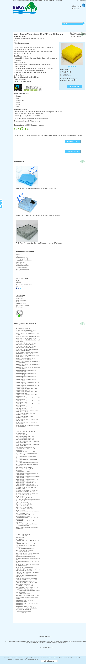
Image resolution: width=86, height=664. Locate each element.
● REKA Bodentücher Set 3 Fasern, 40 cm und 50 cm (27, 334)
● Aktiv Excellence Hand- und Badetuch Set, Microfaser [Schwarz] (28, 401)
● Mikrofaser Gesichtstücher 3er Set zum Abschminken (27, 604)
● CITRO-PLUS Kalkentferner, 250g (25, 452)
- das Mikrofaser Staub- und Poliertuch (39, 242)
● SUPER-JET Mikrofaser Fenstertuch (26, 578)
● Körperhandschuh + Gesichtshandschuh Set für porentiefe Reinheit (27, 512)
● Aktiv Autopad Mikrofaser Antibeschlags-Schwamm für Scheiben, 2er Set (27, 353)
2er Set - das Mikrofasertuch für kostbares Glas (36, 187)
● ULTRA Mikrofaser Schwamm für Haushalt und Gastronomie (28, 591)
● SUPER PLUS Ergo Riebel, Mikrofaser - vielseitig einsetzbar (27, 565)
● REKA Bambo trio (21, 612)
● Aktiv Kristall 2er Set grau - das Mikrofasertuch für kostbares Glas (25, 435)
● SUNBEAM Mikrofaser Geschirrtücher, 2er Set (28, 559)
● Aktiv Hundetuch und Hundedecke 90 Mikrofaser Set (26, 423)
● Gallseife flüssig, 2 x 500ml (24, 498)
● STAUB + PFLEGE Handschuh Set (26, 544)
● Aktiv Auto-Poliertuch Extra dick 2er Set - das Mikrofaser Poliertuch (27, 349)
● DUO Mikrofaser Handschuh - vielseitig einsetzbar (27, 465)
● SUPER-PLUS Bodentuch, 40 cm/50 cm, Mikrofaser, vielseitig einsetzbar (27, 583)
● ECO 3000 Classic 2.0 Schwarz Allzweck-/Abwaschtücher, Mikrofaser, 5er (27, 484)
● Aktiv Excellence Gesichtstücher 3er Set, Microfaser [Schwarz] (27, 386)
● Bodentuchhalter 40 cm (23, 328)
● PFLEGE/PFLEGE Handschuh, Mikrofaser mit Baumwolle (28, 518)
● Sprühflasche (20, 539)
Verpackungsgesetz (21, 262)
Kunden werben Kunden (22, 305)
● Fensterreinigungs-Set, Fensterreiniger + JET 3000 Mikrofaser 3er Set (27, 494)
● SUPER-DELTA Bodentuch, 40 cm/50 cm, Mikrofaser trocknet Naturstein (28, 569)
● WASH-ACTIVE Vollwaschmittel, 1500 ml (27, 595)
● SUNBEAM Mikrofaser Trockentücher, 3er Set (28, 562)
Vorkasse (18, 282)
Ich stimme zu (49, 661)
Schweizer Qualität (21, 303)
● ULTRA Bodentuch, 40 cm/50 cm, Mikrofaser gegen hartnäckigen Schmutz (27, 586)
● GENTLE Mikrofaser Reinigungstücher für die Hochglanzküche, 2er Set (28, 500)
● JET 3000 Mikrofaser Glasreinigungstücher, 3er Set (24, 503)
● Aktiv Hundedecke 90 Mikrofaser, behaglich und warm (25, 416)
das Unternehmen (21, 300)
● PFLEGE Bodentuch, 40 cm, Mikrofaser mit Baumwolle (28, 521)
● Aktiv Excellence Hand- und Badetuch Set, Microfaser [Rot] (28, 398)
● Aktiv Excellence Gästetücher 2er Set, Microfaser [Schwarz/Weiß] (27, 389)
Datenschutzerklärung (22, 267)
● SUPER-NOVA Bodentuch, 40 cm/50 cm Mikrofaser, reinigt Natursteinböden (27, 580)
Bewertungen (19, 307)
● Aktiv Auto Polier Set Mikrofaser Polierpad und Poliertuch (28, 340)
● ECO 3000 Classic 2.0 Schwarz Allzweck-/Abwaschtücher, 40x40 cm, (26, 481)
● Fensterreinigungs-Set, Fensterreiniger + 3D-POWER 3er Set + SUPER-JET (27, 491)
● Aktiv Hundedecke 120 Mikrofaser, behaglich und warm (26, 413)
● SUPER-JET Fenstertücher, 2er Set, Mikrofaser (26, 576)
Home (14, 0)
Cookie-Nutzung (31, 659)
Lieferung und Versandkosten (24, 260)
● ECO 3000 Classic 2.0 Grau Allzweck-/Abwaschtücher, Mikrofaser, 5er (27, 472)
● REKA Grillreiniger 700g (23, 534)
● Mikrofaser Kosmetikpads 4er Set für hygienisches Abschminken (26, 608)
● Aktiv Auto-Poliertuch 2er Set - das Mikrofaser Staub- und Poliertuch (26, 343)
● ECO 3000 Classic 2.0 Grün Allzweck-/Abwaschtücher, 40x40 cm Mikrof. (28, 475)
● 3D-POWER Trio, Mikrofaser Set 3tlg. (26, 338)
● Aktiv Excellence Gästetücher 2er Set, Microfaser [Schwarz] (27, 392)
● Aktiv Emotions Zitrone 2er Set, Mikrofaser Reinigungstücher (28, 368)
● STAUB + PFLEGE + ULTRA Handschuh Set (27, 541)
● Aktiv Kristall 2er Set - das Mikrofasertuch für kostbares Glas (27, 426)
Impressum (19, 256)
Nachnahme (19, 286)
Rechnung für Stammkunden (24, 284)
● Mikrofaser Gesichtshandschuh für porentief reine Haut (26, 601)
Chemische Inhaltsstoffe (22, 269)
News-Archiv (19, 298)
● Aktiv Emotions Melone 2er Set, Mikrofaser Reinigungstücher (28, 362)
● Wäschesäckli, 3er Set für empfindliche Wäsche (27, 598)
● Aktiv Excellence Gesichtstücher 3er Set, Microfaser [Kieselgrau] (27, 383)
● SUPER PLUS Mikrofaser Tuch (25, 567)
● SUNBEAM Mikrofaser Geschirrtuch (26, 556)
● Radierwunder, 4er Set (22, 525)
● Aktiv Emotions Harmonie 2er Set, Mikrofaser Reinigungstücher (25, 359)
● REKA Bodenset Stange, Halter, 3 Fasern (27, 332)
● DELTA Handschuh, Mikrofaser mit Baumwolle (26, 457)
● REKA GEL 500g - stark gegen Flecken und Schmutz (27, 528)
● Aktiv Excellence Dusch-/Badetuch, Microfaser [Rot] (26, 374)
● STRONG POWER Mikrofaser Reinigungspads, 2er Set (24, 551)
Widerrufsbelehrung (21, 264)
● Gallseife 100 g (20, 496)
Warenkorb (78, 6)
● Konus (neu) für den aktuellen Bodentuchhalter (24, 509)
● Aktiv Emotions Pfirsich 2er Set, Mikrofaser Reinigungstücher (28, 365)
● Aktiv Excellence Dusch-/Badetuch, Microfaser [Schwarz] (26, 377)
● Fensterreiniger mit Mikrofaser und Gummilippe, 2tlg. (26, 487)
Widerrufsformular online (22, 265)
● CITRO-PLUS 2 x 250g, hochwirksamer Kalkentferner (27, 449)
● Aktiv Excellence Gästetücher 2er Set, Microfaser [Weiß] (27, 395)
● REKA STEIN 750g (21, 536)
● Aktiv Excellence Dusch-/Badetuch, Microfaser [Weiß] (26, 380)
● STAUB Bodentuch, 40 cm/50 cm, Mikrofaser (25, 546)
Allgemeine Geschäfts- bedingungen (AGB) (22, 258)
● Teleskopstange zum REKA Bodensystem (28, 336)
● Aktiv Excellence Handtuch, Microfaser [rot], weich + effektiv (27, 407)
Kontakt (18, 254)
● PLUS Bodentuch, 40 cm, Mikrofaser (26, 524)
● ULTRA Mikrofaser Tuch (23, 593)
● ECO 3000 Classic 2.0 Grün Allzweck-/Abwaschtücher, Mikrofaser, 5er (27, 478)
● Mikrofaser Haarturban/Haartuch (25, 606)
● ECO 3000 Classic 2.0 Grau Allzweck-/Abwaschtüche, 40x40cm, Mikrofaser (25, 469)
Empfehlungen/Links (21, 271)
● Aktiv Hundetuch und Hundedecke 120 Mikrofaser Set (27, 420)
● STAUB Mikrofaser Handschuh (25, 548)
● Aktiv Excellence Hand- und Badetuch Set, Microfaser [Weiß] (28, 404)
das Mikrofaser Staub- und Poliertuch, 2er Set (38, 215)
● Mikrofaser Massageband (23, 611)
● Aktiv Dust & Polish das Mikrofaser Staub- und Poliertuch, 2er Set (28, 356)
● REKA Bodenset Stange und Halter (26, 330)
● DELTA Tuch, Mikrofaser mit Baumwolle (27, 462)
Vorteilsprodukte (21, 0)
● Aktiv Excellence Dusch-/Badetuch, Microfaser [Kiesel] (26, 371)
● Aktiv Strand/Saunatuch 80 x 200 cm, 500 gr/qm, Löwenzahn (27, 441)
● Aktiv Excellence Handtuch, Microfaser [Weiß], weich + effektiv (27, 410)
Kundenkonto (82, 0)
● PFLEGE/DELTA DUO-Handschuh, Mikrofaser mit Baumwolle (26, 515)
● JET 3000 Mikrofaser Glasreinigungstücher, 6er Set (24, 506)
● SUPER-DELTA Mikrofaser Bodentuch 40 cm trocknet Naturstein (27, 572)
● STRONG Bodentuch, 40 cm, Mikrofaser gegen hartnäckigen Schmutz (27, 554)
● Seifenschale (20, 537)
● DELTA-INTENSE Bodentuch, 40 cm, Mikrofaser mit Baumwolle (26, 454)
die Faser (18, 302)
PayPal (18, 281)
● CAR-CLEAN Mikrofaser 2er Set (25, 447)
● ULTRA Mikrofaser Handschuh (24, 589)
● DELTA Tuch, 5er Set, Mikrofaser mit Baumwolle (26, 460)
